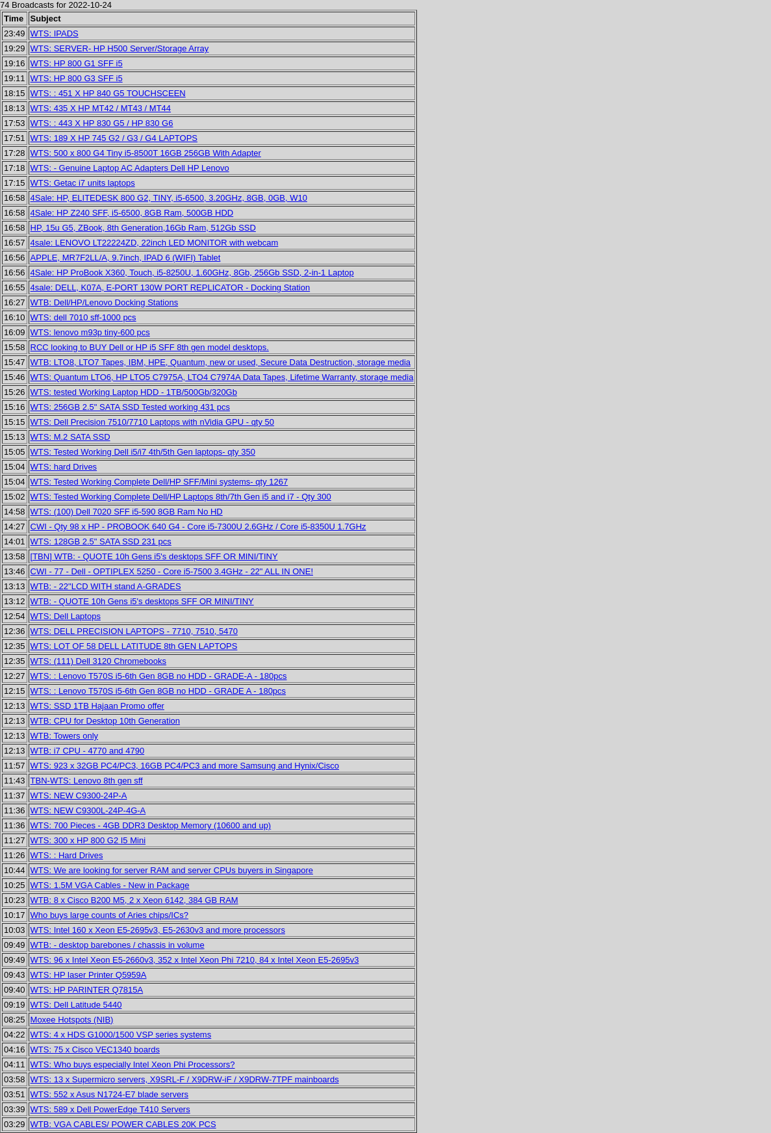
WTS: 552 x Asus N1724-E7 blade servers (110, 1094)
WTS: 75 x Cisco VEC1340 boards (95, 1049)
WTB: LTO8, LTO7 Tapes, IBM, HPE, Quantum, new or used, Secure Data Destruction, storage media (221, 362)
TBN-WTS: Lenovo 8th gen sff (87, 780)
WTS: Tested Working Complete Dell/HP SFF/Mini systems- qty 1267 (159, 482)
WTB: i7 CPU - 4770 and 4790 (88, 751)
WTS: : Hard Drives (67, 855)
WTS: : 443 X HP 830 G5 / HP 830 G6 (102, 123)
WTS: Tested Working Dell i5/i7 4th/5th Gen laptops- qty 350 (143, 452)
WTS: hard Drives (64, 467)
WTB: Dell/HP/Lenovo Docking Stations (105, 302)
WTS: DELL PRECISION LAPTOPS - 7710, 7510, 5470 (134, 631)
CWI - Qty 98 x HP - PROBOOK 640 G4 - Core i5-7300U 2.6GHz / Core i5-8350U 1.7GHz (198, 526)
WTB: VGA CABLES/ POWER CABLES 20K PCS (123, 1124)
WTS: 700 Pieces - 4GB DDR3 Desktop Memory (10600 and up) (151, 825)
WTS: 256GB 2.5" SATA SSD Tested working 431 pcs (130, 407)
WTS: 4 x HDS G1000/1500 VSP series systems (121, 1034)
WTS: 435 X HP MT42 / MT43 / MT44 (101, 108)
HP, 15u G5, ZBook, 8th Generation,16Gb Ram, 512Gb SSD (143, 228)
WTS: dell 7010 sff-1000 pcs (83, 317)
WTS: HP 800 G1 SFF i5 (77, 63)
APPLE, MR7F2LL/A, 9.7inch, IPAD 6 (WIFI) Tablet (126, 257)
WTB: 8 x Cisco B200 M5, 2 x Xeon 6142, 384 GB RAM (134, 900)
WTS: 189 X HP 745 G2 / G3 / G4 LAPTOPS (114, 138)
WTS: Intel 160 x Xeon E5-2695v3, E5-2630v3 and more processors (158, 930)
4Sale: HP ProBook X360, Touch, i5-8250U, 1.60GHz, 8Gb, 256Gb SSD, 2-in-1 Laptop (192, 272)
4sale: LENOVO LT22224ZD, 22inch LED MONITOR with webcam (155, 243)
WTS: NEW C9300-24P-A (79, 795)
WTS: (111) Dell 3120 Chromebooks (99, 661)
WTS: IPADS (55, 33)
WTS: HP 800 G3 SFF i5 (77, 78)
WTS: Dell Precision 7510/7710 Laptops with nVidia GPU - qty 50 (153, 422)
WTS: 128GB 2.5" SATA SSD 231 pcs (101, 541)
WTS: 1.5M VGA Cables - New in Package (110, 885)
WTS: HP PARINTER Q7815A (87, 990)
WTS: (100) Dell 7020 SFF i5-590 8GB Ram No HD (127, 511)
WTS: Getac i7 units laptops (83, 183)
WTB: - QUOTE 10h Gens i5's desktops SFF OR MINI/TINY (142, 601)
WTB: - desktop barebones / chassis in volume (118, 945)
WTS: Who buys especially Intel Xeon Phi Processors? (133, 1064)
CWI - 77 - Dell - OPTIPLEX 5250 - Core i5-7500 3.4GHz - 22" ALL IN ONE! (172, 571)
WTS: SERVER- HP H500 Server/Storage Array (120, 48)
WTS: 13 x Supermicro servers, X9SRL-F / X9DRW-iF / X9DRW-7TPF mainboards (185, 1079)
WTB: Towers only (65, 736)
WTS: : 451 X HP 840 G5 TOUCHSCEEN (108, 93)
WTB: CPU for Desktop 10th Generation (105, 721)
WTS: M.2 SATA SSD (70, 437)
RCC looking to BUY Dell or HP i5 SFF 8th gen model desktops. (150, 347)
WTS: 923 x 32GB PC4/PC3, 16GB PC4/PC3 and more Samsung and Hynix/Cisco (185, 765)
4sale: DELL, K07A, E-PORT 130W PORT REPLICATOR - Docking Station (170, 287)
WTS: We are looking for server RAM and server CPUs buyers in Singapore (172, 870)
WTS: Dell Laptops (66, 616)
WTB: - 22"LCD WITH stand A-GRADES (106, 586)
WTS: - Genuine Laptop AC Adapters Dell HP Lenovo (130, 168)
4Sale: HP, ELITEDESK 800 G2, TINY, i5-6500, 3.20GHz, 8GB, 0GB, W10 (169, 198)
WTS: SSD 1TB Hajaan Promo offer (97, 706)
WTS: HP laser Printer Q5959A (89, 975)
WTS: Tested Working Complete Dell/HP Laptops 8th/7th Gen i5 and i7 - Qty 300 (181, 497)
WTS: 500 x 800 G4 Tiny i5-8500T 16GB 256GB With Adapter (146, 153)
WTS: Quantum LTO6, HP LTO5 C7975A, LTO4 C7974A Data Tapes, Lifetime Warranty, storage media (222, 377)
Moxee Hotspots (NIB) (72, 1020)
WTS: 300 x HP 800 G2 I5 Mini (88, 840)
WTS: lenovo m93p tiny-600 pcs (90, 332)
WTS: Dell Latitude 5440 (76, 1005)
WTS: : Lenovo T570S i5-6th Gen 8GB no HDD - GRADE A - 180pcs (158, 691)
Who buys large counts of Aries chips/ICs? (110, 915)
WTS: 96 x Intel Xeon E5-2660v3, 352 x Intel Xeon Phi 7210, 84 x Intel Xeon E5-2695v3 (195, 960)
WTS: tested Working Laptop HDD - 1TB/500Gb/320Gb (134, 392)
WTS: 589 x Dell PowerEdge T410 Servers (110, 1109)
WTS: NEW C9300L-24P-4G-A (88, 810)
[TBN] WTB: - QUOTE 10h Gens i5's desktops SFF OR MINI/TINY (154, 556)
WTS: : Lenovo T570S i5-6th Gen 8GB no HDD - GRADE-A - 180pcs (159, 676)
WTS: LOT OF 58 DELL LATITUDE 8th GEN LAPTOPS (134, 646)
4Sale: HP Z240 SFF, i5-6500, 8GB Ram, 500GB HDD (132, 213)
